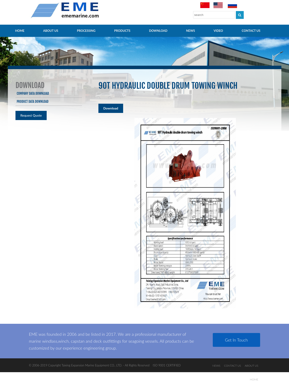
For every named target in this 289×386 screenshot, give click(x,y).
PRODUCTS (122, 30)
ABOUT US (50, 30)
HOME (19, 30)
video (218, 30)
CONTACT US (251, 30)
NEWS (190, 30)
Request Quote (31, 115)
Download (158, 30)
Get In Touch (236, 339)
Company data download (33, 93)
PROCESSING (86, 30)
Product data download (32, 101)
